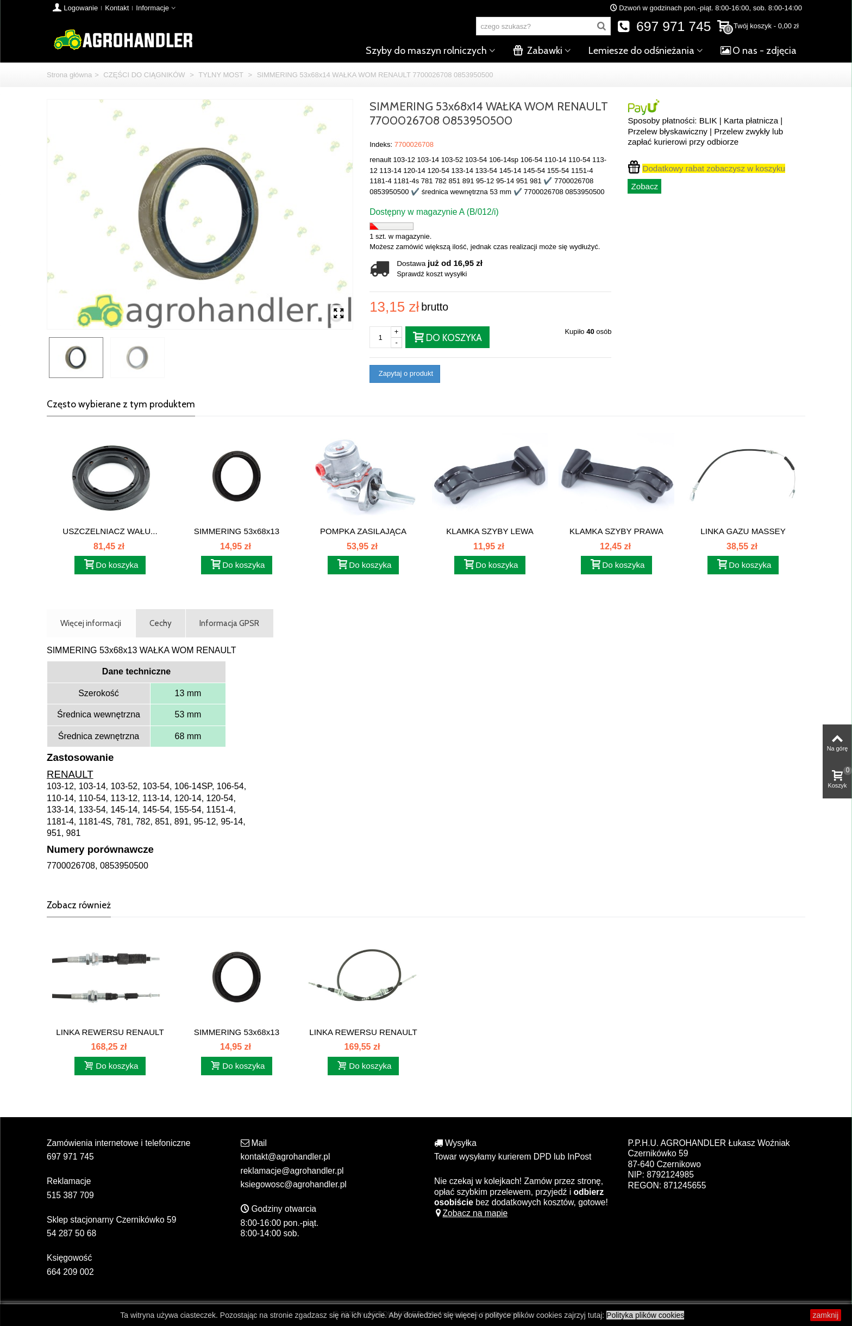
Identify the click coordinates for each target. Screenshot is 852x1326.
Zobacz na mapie (471, 1213)
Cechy (160, 623)
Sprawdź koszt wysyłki (432, 274)
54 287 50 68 (71, 1233)
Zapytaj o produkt (405, 373)
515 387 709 (70, 1195)
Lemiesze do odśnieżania (641, 51)
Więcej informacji (90, 623)
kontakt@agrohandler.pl (285, 1156)
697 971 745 (664, 26)
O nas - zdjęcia (759, 50)
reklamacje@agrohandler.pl (292, 1170)
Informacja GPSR (229, 623)
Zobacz (644, 186)
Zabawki (537, 50)
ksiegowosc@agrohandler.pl (294, 1184)
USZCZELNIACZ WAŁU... (109, 531)
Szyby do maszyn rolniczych (426, 51)
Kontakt (117, 8)
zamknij (825, 1315)
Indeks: (380, 144)
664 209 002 (70, 1272)
